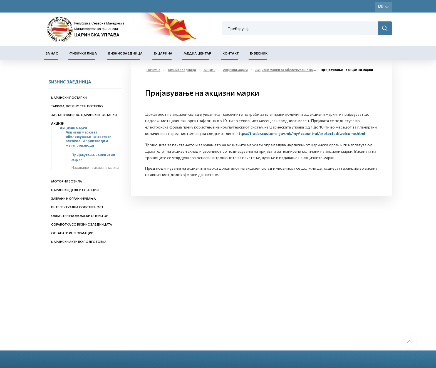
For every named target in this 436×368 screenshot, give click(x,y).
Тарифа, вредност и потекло (77, 106)
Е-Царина (163, 53)
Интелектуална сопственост (77, 207)
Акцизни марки (73, 128)
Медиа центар (197, 53)
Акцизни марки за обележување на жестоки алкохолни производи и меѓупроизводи (89, 138)
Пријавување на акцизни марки (93, 157)
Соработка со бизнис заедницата (81, 224)
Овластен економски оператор (79, 216)
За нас (52, 53)
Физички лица (83, 53)
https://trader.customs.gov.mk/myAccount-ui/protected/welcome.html (300, 133)
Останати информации (72, 233)
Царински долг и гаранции (75, 190)
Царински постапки (69, 97)
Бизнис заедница (125, 53)
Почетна (153, 69)
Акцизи (57, 123)
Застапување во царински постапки (84, 115)
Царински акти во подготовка (78, 241)
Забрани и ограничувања (73, 198)
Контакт (230, 53)
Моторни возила (66, 181)
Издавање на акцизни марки (95, 167)
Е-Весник (258, 53)
